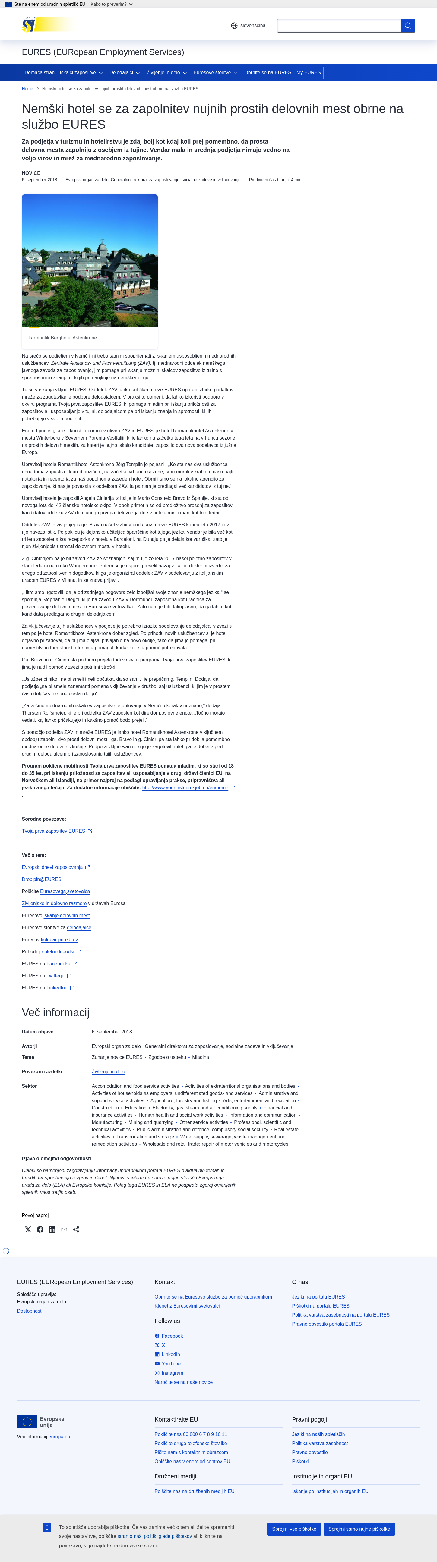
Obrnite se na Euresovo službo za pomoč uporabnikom (213, 1296)
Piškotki (300, 1461)
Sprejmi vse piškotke (294, 1529)
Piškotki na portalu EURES (321, 1305)
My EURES (308, 72)
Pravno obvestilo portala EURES (327, 1324)
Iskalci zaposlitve (78, 72)
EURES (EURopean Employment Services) (75, 1282)
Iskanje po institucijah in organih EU (330, 1491)
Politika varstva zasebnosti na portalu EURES (341, 1314)
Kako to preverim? (112, 4)
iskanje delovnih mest (67, 915)
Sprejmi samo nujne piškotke (359, 1529)
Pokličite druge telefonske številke (191, 1443)
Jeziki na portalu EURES (318, 1296)
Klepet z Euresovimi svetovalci (187, 1305)
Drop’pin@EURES (42, 879)
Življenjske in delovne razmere (54, 903)
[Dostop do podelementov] (102, 72)
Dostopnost (29, 1311)
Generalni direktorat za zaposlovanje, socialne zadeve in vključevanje (219, 1046)
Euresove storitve (212, 72)
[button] (28, 1229)
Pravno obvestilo (310, 1452)
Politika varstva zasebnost (320, 1443)
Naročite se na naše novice (184, 1382)
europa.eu (59, 1436)
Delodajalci (121, 72)
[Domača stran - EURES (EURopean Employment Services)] (52, 24)
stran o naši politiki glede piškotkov (155, 1536)
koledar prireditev (59, 939)
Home (27, 88)
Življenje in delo (163, 72)
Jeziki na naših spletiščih (318, 1434)
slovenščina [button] (248, 25)
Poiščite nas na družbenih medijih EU (195, 1491)
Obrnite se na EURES (267, 72)
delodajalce (79, 927)
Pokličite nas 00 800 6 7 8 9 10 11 (191, 1434)
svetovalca (78, 891)
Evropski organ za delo (116, 1046)
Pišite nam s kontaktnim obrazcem (191, 1452)
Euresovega (53, 891)
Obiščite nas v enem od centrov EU (192, 1461)
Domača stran (40, 72)
